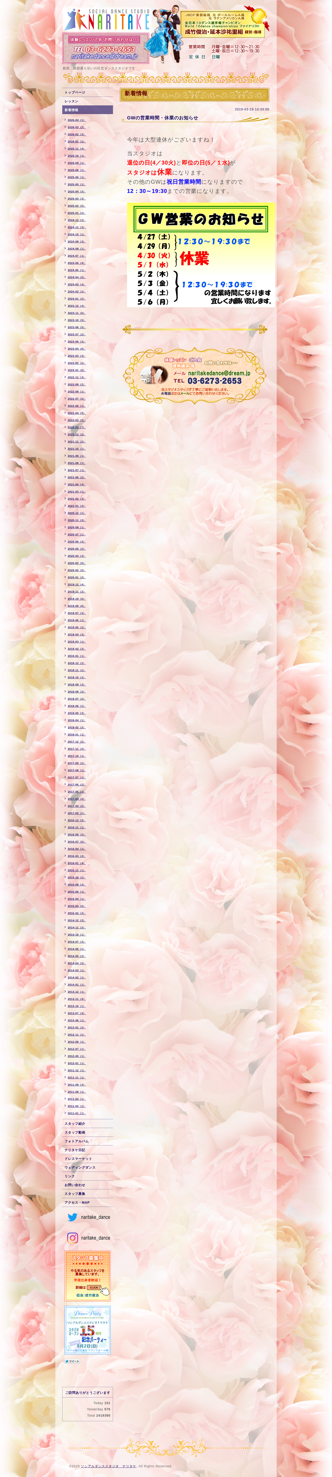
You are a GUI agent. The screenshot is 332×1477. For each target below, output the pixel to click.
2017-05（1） (77, 791)
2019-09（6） (77, 606)
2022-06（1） (77, 406)
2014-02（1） (77, 977)
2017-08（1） (77, 770)
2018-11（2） (77, 670)
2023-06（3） (77, 341)
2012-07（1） (77, 1049)
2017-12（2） (77, 741)
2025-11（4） (77, 148)
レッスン (71, 101)
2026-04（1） (77, 120)
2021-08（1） (77, 463)
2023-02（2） (77, 363)
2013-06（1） (77, 1020)
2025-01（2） (77, 213)
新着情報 (71, 110)
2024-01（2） (77, 298)
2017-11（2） (77, 748)
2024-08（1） (77, 248)
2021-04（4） (77, 484)
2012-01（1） (77, 1063)
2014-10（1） (77, 934)
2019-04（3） (77, 634)
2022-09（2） (77, 384)
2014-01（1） (77, 984)
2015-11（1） (77, 870)
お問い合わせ (75, 1185)
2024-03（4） (77, 284)
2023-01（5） (77, 370)
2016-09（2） (77, 834)
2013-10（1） (77, 1006)
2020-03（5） (77, 563)
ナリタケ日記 (75, 1150)
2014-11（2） (77, 927)
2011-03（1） (77, 1099)
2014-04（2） (77, 963)
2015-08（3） (77, 884)
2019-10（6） (77, 598)
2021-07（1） (77, 470)
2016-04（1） (77, 849)
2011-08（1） (77, 1091)
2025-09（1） (77, 163)
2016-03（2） (77, 856)
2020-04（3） (77, 556)
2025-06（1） (77, 177)
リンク (70, 1176)
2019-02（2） (77, 648)
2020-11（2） (77, 520)
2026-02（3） (77, 134)
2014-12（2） (77, 920)
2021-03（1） (77, 491)
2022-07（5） (77, 398)
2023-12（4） (77, 305)
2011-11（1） (77, 1077)
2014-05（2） (77, 956)
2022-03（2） (77, 420)
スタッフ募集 (75, 1194)
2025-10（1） (77, 155)
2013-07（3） (77, 1013)
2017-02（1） (77, 813)
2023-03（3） (77, 355)
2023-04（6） (77, 348)
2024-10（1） (77, 234)
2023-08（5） (77, 327)
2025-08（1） (77, 170)
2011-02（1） (77, 1106)
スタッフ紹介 (75, 1123)
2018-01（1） (77, 734)
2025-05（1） (77, 184)
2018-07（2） (77, 698)
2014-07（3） (77, 941)
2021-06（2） (77, 477)
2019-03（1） (77, 641)
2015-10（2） (77, 877)
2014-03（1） (77, 970)
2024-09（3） (77, 241)
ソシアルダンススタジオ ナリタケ (108, 1466)
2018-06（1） (77, 706)
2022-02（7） (77, 427)
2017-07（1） (77, 777)
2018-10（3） (77, 677)
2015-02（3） (77, 913)
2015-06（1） (77, 891)
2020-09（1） (77, 527)
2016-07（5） (77, 841)
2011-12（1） (77, 1070)
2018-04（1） (77, 720)
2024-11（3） (77, 227)
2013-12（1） (77, 991)
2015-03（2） (77, 906)
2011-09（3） (77, 1084)
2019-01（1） (77, 656)
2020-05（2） (77, 548)
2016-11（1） (77, 827)
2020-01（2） (77, 577)
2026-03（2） (77, 127)
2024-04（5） (77, 277)
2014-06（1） (77, 949)
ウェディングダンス (80, 1167)
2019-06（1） (77, 620)
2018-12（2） (77, 663)
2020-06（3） (77, 541)
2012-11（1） (77, 1034)
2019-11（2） (77, 591)
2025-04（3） (77, 191)
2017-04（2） (77, 799)
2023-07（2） (77, 334)
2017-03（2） (77, 806)
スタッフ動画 (75, 1132)
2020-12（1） (77, 513)
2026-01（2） (77, 141)
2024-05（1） (77, 270)
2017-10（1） (77, 756)
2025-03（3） (77, 198)
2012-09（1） (77, 1041)
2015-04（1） (77, 899)
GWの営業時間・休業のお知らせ (162, 117)
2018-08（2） (77, 691)
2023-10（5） (77, 320)
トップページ (75, 92)
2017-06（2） (77, 784)
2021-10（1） (77, 448)
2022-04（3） (77, 413)
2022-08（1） (77, 391)
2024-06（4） (77, 263)
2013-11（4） (77, 999)
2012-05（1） (77, 1056)
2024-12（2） (77, 220)
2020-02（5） (77, 570)
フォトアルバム (77, 1141)
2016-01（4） (77, 863)
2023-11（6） (77, 313)
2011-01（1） (77, 1113)
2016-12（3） (77, 820)
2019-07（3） (77, 613)
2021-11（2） (77, 441)
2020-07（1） (77, 534)
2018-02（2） (77, 727)
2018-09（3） (77, 684)
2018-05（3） (77, 713)
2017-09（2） (77, 763)
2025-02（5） (77, 205)
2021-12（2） (77, 434)
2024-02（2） (77, 291)
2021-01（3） (77, 506)
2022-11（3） (77, 377)
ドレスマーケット (78, 1159)
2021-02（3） (77, 498)
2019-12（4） (77, 584)
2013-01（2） (77, 1027)
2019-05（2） (77, 627)
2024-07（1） (77, 255)
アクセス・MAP (77, 1202)
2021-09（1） (77, 456)
